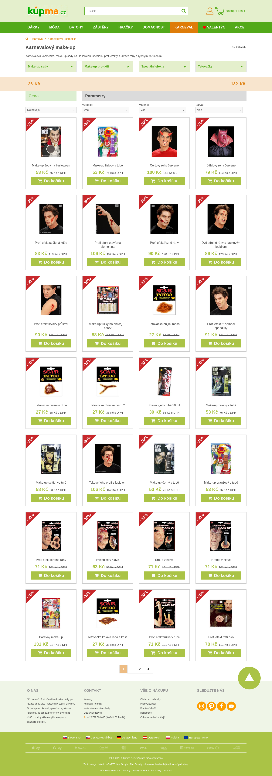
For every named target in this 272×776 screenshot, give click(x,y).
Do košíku (51, 181)
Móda (54, 27)
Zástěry (101, 27)
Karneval (184, 27)
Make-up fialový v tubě (108, 165)
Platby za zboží (148, 703)
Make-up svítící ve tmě (51, 482)
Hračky (125, 27)
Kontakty (88, 699)
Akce (240, 27)
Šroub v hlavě (164, 559)
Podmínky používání (161, 770)
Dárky (34, 27)
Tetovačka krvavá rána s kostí (108, 637)
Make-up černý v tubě (164, 482)
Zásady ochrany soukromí (136, 770)
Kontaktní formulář (93, 703)
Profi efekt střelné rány (51, 559)
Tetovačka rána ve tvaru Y (107, 405)
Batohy (76, 27)
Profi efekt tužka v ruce (164, 637)
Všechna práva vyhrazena (149, 758)
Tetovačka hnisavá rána (51, 405)
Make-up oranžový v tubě (221, 482)
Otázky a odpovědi (93, 713)
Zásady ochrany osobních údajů (151, 764)
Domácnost (154, 27)
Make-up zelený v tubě (221, 405)
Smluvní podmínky (178, 764)
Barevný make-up (51, 637)
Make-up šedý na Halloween (51, 165)
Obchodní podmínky (150, 699)
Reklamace (146, 713)
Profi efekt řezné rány (164, 242)
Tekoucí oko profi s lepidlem (107, 482)
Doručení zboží (148, 708)
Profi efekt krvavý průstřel (51, 324)
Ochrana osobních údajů (152, 717)
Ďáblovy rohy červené (221, 165)
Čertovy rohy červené (164, 165)
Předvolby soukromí (110, 770)
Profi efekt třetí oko (221, 637)
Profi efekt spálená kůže (51, 242)
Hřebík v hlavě (221, 559)
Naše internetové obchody (97, 708)
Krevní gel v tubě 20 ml (164, 405)
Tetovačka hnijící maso (164, 324)
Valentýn (214, 27)
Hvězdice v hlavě (107, 559)
